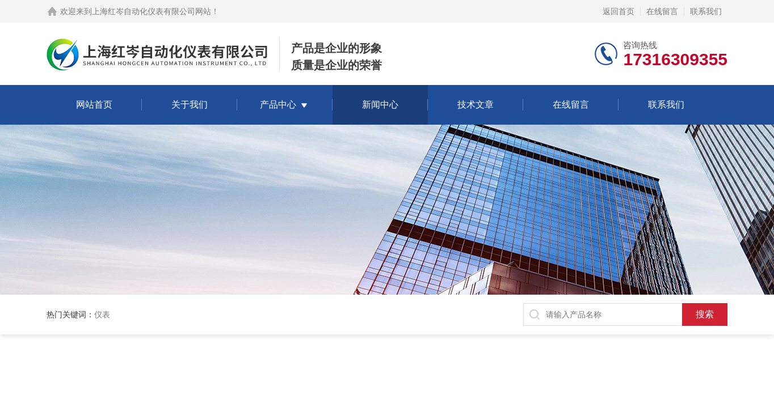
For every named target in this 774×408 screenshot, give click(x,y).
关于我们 (189, 104)
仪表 (102, 314)
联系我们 (706, 11)
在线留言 (662, 11)
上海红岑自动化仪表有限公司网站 (151, 11)
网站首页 (94, 104)
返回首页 (618, 11)
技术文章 (475, 104)
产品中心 (278, 104)
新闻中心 (380, 104)
